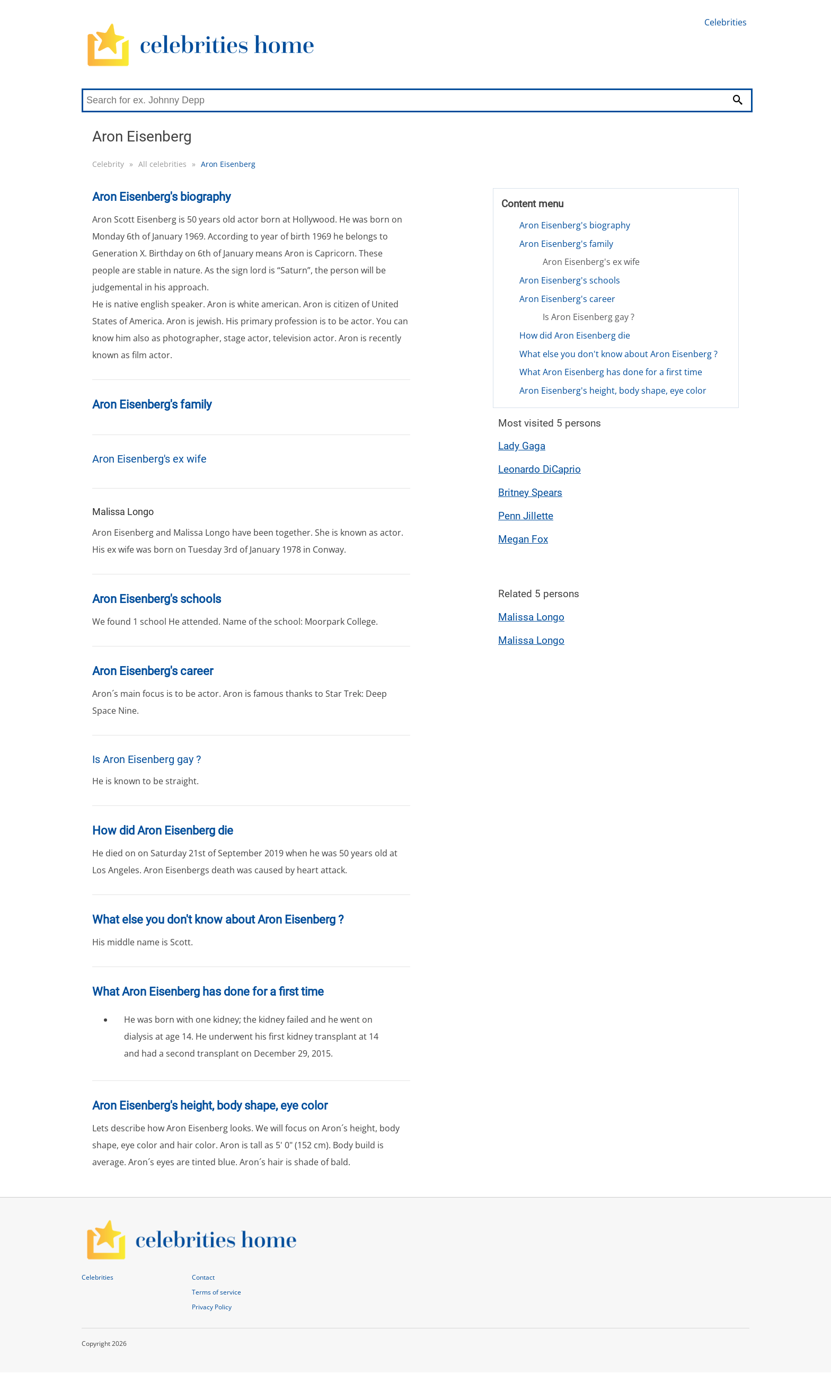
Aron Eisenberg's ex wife (591, 262)
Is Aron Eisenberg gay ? (588, 317)
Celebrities (725, 22)
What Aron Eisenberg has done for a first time (610, 372)
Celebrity (108, 164)
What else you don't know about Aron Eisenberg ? (618, 354)
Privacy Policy (212, 1306)
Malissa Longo (531, 617)
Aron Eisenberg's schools (569, 280)
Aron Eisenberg (228, 164)
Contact (203, 1277)
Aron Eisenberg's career (567, 299)
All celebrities (162, 164)
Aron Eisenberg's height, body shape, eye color (612, 390)
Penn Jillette (525, 516)
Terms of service (216, 1292)
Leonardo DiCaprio (539, 469)
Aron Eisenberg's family (566, 244)
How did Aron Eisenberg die (574, 335)
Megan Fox (523, 539)
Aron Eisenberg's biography (574, 225)
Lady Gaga (521, 446)
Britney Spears (530, 492)
